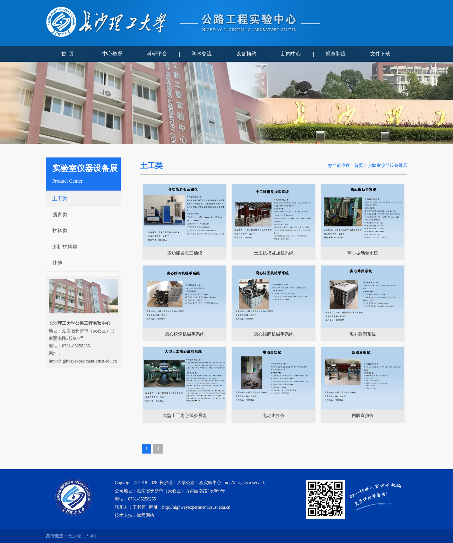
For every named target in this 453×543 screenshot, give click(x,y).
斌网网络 (145, 515)
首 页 (67, 53)
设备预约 (246, 53)
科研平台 (157, 53)
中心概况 (112, 53)
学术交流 (202, 53)
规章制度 (336, 53)
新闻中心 (291, 53)
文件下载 (380, 53)
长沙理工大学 (81, 536)
